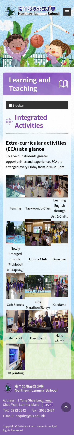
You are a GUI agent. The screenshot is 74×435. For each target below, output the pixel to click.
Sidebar (16, 105)
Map (47, 404)
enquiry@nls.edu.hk (30, 415)
